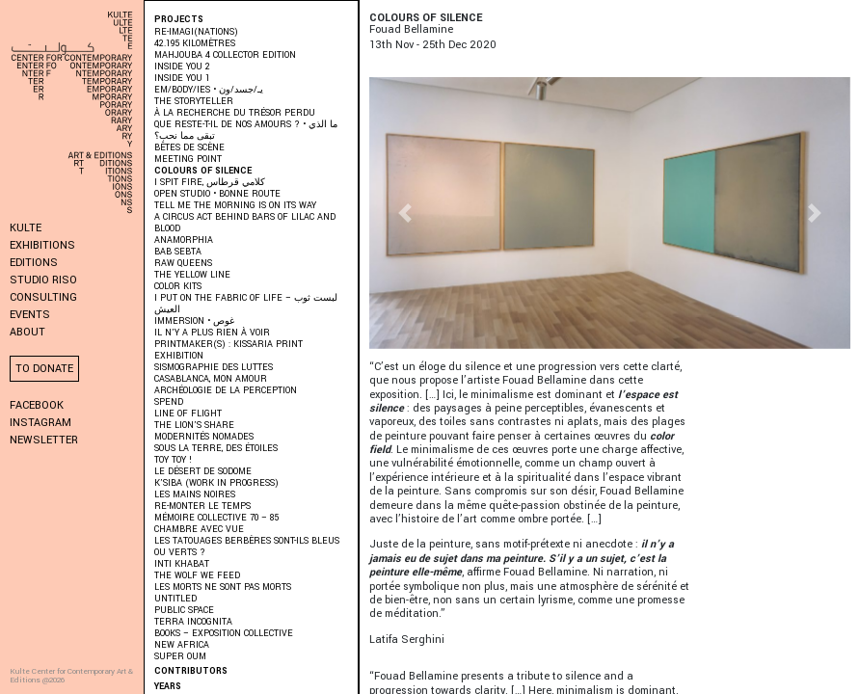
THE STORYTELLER (193, 101)
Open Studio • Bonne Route (217, 194)
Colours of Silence (203, 171)
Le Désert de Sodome (203, 472)
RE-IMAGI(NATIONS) (196, 32)
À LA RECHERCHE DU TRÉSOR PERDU (234, 113)
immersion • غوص (194, 321)
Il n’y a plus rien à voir (212, 333)
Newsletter (44, 440)
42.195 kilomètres (194, 44)
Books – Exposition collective (223, 633)
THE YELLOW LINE (192, 275)
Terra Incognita (193, 622)
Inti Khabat (181, 564)
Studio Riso (43, 280)
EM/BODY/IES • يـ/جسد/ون (208, 90)
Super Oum (180, 657)
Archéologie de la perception (225, 391)
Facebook (37, 405)
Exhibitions (42, 245)
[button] (405, 212)
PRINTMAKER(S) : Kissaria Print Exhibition (228, 350)
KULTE (25, 228)
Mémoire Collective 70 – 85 (216, 518)
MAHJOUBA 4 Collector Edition (225, 55)
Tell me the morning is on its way (235, 206)
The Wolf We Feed (197, 576)
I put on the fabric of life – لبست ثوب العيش (245, 304)
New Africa (181, 645)
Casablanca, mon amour (210, 379)
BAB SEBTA (178, 252)
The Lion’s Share (194, 425)
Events (30, 314)
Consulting (43, 297)
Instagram (40, 422)
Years (167, 687)
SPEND (168, 402)
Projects (178, 19)
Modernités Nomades (204, 437)
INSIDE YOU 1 (182, 78)
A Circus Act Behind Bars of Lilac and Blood (245, 223)
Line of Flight (188, 414)
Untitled (175, 599)
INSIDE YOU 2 (182, 67)
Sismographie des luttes (213, 367)
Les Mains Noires (194, 495)
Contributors (191, 671)
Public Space (184, 610)
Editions (34, 262)
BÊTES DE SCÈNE (189, 148)
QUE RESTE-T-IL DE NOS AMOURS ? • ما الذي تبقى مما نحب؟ (245, 131)
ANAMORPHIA (183, 240)
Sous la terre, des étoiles (216, 448)
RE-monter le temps (202, 506)
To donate (44, 368)
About (27, 332)
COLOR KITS (178, 286)
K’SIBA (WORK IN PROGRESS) (216, 483)
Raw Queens (183, 263)
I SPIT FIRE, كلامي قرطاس (209, 182)
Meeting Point (188, 159)
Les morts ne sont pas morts (222, 587)
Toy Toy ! (173, 460)
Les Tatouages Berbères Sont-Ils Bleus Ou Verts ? (246, 547)
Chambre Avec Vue (199, 529)
